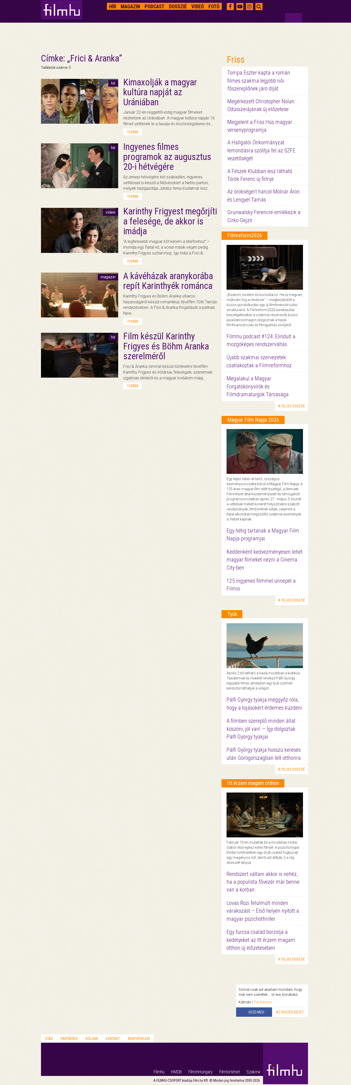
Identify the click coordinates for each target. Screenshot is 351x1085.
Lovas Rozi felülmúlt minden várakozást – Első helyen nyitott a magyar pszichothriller (263, 911)
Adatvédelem (139, 1038)
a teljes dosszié (291, 406)
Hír (112, 7)
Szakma (253, 1071)
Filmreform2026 (244, 235)
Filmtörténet (229, 1071)
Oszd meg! (256, 1012)
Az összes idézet (290, 1012)
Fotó (214, 7)
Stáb (49, 1038)
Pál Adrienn (263, 1002)
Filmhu (159, 1071)
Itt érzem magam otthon (253, 783)
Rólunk (92, 1038)
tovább (132, 132)
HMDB (176, 1071)
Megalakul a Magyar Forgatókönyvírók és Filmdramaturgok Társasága (258, 386)
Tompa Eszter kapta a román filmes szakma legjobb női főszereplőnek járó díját (258, 81)
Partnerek (69, 1038)
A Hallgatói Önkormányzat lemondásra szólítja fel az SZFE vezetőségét (261, 150)
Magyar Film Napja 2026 (253, 420)
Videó (197, 7)
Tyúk (232, 614)
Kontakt (113, 1038)
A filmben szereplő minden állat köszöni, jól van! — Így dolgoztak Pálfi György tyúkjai (261, 729)
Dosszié (178, 7)
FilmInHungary (200, 1071)
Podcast (154, 7)
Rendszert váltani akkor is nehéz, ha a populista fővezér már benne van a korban (263, 882)
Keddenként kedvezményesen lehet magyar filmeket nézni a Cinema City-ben (264, 560)
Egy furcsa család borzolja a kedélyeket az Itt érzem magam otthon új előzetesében (261, 940)
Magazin (130, 7)
